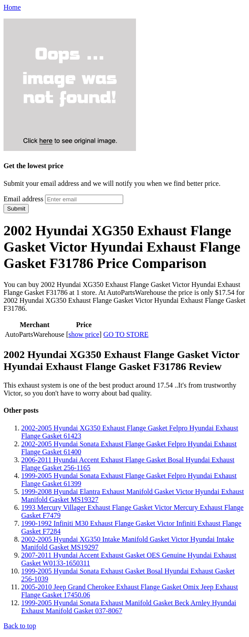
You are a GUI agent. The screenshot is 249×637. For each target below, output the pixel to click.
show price (83, 334)
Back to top (20, 625)
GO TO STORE (125, 334)
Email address (23, 199)
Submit (16, 208)
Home (12, 7)
